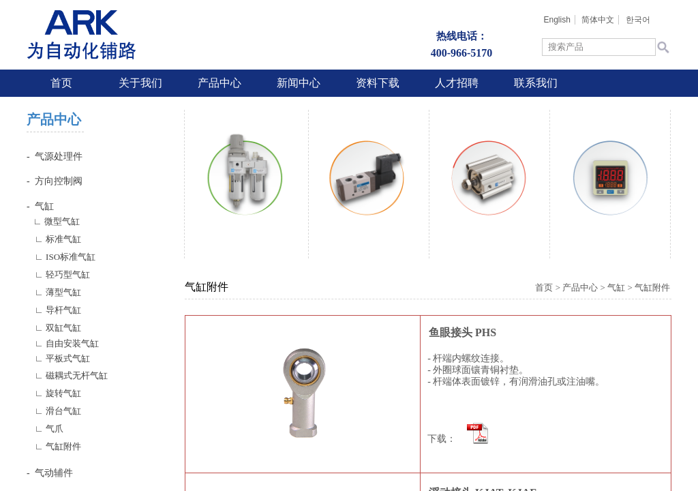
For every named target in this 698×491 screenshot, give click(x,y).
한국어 (638, 20)
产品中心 (219, 83)
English (556, 20)
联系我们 (536, 83)
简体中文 (597, 20)
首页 (61, 83)
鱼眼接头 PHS (462, 332)
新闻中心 (298, 83)
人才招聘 (457, 83)
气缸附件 (652, 287)
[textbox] (599, 47)
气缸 (616, 287)
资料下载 (377, 83)
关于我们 (140, 83)
